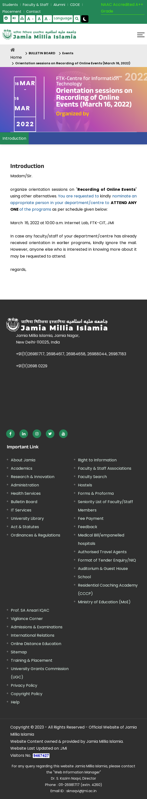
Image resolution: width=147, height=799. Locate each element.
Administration (25, 485)
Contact (33, 11)
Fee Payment (91, 518)
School (84, 577)
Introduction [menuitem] (14, 138)
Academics (21, 468)
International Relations (32, 635)
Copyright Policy (26, 694)
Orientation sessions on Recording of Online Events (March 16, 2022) (72, 63)
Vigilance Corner (27, 618)
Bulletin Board (24, 502)
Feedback (87, 527)
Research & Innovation (32, 477)
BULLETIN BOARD (42, 53)
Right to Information (97, 460)
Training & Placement (31, 660)
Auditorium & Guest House (103, 568)
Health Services (26, 493)
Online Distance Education (36, 644)
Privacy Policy (24, 685)
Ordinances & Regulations (35, 535)
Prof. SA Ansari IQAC (30, 610)
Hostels (85, 485)
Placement (11, 11)
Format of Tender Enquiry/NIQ (107, 560)
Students (10, 4)
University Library (27, 518)
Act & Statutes (25, 527)
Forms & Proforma (96, 493)
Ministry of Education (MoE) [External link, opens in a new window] (104, 602)
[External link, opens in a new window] (10, 433)
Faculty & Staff (36, 4)
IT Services (21, 510)
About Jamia (23, 460)
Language (63, 18)
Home (16, 57)
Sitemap (19, 652)
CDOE (75, 4)
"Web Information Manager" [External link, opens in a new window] (77, 772)
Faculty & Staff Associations (104, 468)
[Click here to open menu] (141, 35)
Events (67, 53)
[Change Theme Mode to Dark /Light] (84, 19)
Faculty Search (92, 477)
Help (15, 702)
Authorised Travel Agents (102, 552)
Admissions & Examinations (36, 627)
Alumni (59, 4)
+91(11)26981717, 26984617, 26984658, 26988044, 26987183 (71, 354)
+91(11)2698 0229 (31, 366)
